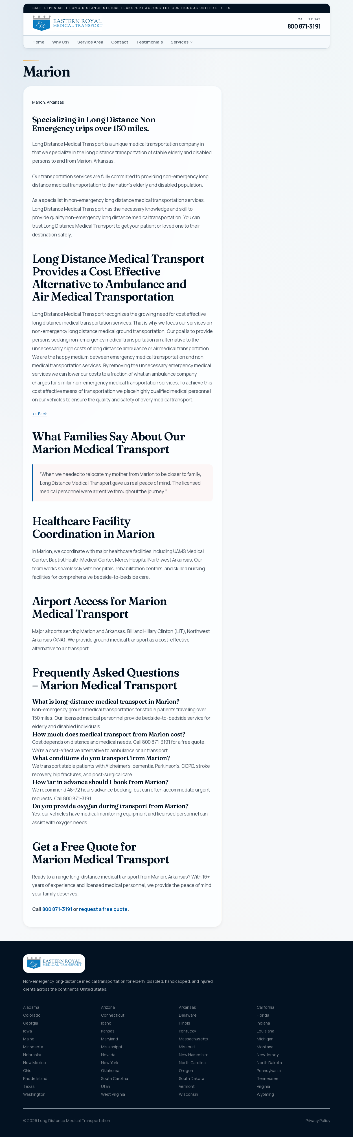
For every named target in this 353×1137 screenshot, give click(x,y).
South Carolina (114, 1078)
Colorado (32, 1015)
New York (109, 1062)
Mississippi (111, 1046)
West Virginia (113, 1094)
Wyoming (265, 1094)
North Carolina (192, 1062)
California (265, 1007)
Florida (263, 1015)
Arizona (108, 1007)
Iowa (27, 1031)
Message (262, 324)
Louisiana (265, 1031)
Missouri (187, 1046)
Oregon (186, 1070)
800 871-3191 (304, 26)
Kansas (108, 1031)
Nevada (108, 1054)
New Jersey (268, 1054)
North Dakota (269, 1062)
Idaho (106, 1023)
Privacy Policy (318, 1120)
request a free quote (103, 909)
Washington (34, 1094)
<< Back (39, 413)
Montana (265, 1046)
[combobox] (280, 257)
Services (182, 42)
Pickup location (257, 245)
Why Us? (60, 42)
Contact (119, 42)
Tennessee (268, 1078)
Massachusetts (193, 1039)
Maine (28, 1039)
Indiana (263, 1023)
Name (242, 141)
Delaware (188, 1015)
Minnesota (33, 1046)
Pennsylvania (269, 1070)
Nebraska (32, 1054)
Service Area (90, 42)
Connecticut (112, 1015)
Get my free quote (280, 376)
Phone (243, 169)
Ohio (27, 1070)
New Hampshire (194, 1054)
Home (38, 42)
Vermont (187, 1086)
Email (241, 197)
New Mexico (34, 1062)
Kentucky (187, 1031)
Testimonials (149, 42)
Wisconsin (188, 1094)
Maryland (109, 1039)
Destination (254, 284)
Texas (29, 1086)
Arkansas (187, 1007)
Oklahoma (110, 1070)
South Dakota (191, 1078)
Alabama (31, 1007)
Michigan (265, 1039)
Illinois (184, 1023)
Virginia (263, 1086)
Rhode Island (35, 1078)
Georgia (30, 1023)
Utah (105, 1086)
